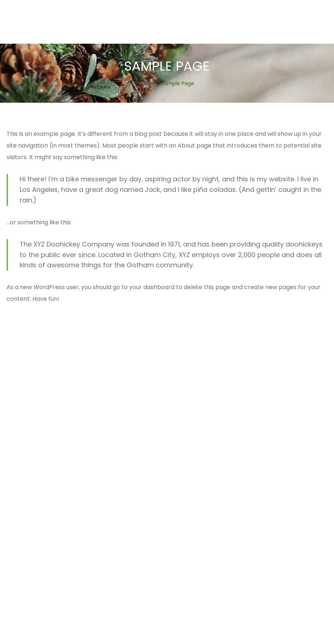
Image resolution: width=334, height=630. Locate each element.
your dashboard (152, 287)
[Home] (147, 83)
